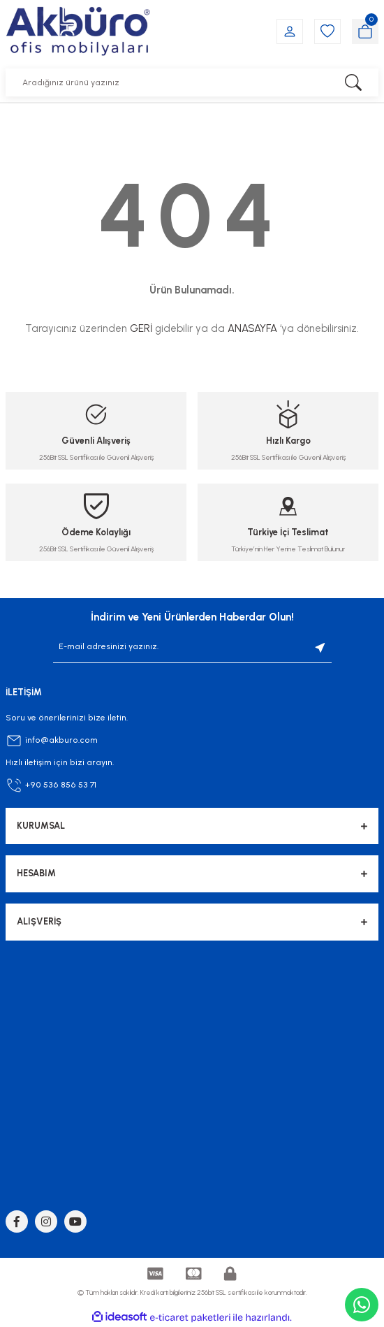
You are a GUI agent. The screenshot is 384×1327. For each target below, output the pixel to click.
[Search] (192, 82)
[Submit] (320, 647)
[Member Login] (289, 31)
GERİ (141, 328)
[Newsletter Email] (192, 647)
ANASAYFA (252, 328)
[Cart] (365, 31)
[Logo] (78, 31)
